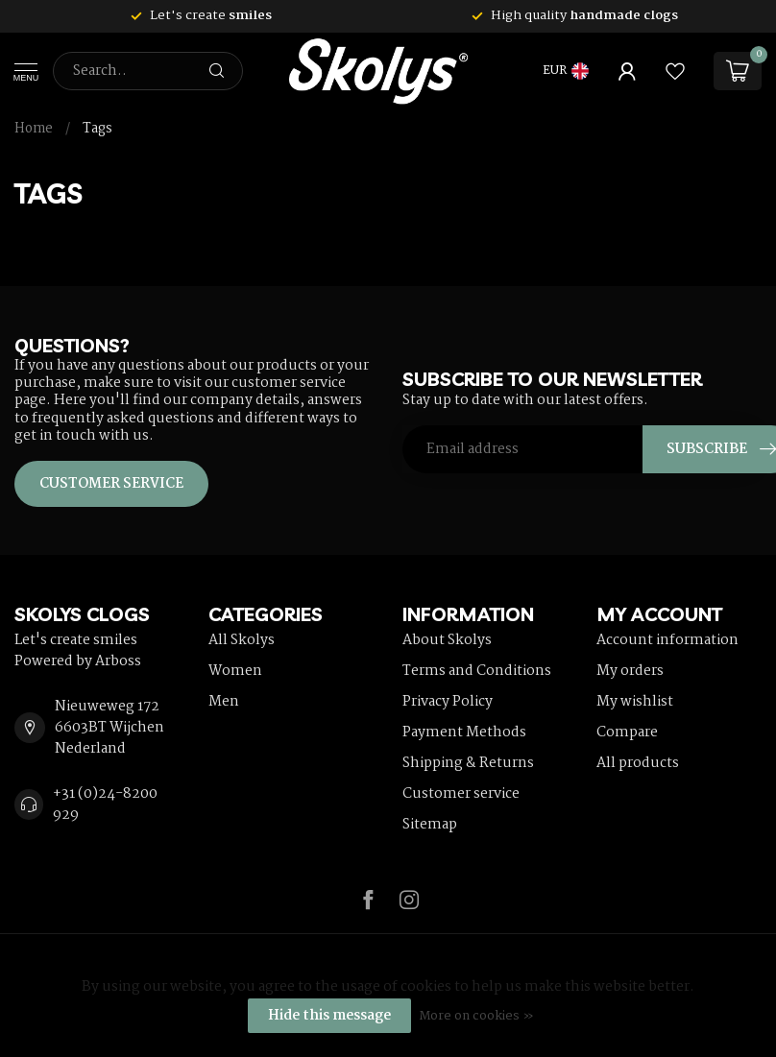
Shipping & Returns (468, 763)
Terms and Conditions (476, 671)
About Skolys (447, 640)
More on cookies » (476, 1016)
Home (33, 128)
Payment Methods (464, 732)
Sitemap (429, 824)
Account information (667, 640)
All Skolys (241, 640)
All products (637, 763)
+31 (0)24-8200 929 (105, 804)
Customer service (111, 483)
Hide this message (329, 1015)
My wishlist (634, 701)
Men (223, 701)
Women (235, 671)
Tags (97, 128)
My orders (630, 671)
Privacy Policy (447, 701)
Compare (627, 732)
